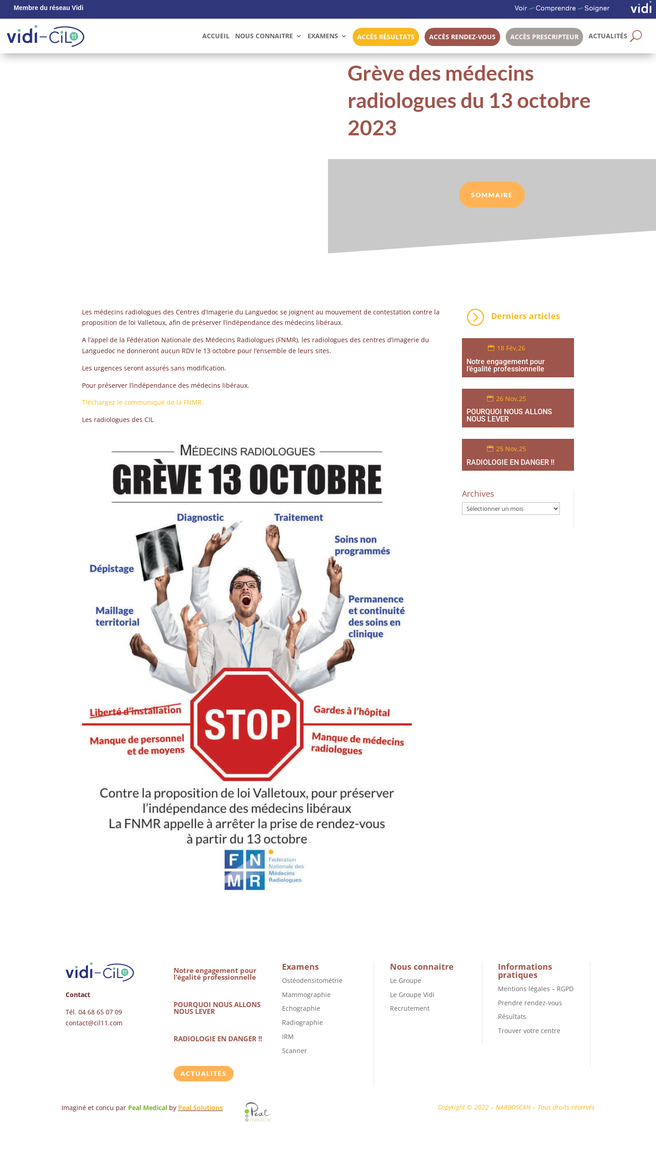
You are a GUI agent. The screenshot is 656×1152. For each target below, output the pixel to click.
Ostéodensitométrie (312, 980)
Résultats (512, 1016)
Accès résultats (386, 36)
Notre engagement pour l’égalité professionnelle (505, 365)
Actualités (608, 35)
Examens (323, 35)
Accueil (216, 35)
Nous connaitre (264, 35)
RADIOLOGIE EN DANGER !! (510, 462)
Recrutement (410, 1008)
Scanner (294, 1050)
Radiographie (302, 1022)
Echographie (301, 1008)
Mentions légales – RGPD (536, 988)
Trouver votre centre (529, 1030)
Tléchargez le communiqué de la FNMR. (143, 402)
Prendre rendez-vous (530, 1002)
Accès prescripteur (544, 36)
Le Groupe (405, 980)
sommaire (492, 195)
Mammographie (306, 994)
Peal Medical (148, 1107)
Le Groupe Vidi (412, 994)
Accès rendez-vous (462, 36)
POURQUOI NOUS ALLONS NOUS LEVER (509, 415)
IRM (288, 1036)
